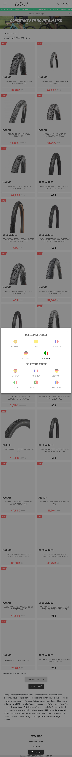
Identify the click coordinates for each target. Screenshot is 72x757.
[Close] (67, 331)
